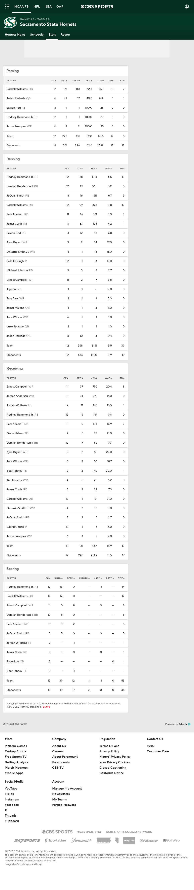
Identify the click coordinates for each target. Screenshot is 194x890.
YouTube (11, 789)
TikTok (9, 794)
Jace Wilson (14, 317)
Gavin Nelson (15, 433)
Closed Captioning (112, 768)
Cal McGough (15, 261)
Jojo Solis (13, 289)
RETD (71, 578)
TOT (121, 578)
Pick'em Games (16, 746)
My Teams (59, 799)
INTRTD (84, 578)
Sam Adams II (15, 214)
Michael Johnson (17, 270)
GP (53, 80)
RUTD (58, 578)
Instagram (12, 799)
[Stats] (52, 35)
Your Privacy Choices (114, 762)
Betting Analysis (16, 762)
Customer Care (158, 751)
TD (111, 80)
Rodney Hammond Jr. (20, 117)
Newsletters (61, 794)
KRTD (98, 578)
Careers (58, 751)
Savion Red (14, 108)
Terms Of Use (109, 746)
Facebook (12, 805)
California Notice (111, 773)
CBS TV (58, 768)
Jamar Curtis (14, 224)
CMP (76, 80)
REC (79, 378)
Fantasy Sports (15, 751)
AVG (108, 168)
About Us (59, 746)
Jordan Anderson (17, 396)
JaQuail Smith (15, 196)
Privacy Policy (109, 751)
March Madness (16, 768)
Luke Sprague (15, 326)
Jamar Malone (15, 308)
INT (121, 80)
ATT (64, 80)
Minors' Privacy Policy (114, 757)
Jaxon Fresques (16, 126)
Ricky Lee (13, 661)
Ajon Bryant (14, 242)
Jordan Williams (17, 405)
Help (150, 746)
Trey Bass (12, 298)
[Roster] (65, 35)
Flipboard (12, 821)
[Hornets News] (15, 35)
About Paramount (65, 757)
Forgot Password (64, 805)
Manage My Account (67, 789)
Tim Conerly (14, 480)
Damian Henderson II (20, 186)
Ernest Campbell (17, 280)
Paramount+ (61, 762)
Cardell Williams (17, 89)
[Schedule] (37, 35)
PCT (89, 80)
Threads (10, 816)
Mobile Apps (14, 773)
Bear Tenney (14, 471)
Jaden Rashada (16, 98)
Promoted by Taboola (178, 724)
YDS (100, 80)
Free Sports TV (15, 757)
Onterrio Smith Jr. (18, 252)
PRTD (110, 578)
